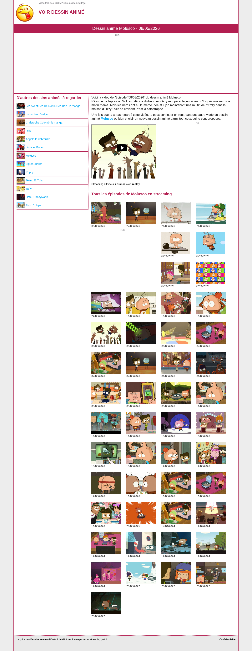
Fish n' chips (29, 205)
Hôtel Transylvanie (32, 197)
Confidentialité (227, 639)
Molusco (107, 118)
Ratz (24, 131)
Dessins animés (39, 639)
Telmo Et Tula (30, 180)
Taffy (24, 189)
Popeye (26, 172)
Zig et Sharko (29, 164)
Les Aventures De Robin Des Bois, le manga (48, 106)
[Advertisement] (126, 64)
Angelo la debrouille (33, 139)
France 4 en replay (128, 184)
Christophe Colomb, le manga (39, 122)
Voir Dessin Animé (61, 12)
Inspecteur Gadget (32, 114)
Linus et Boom (30, 147)
